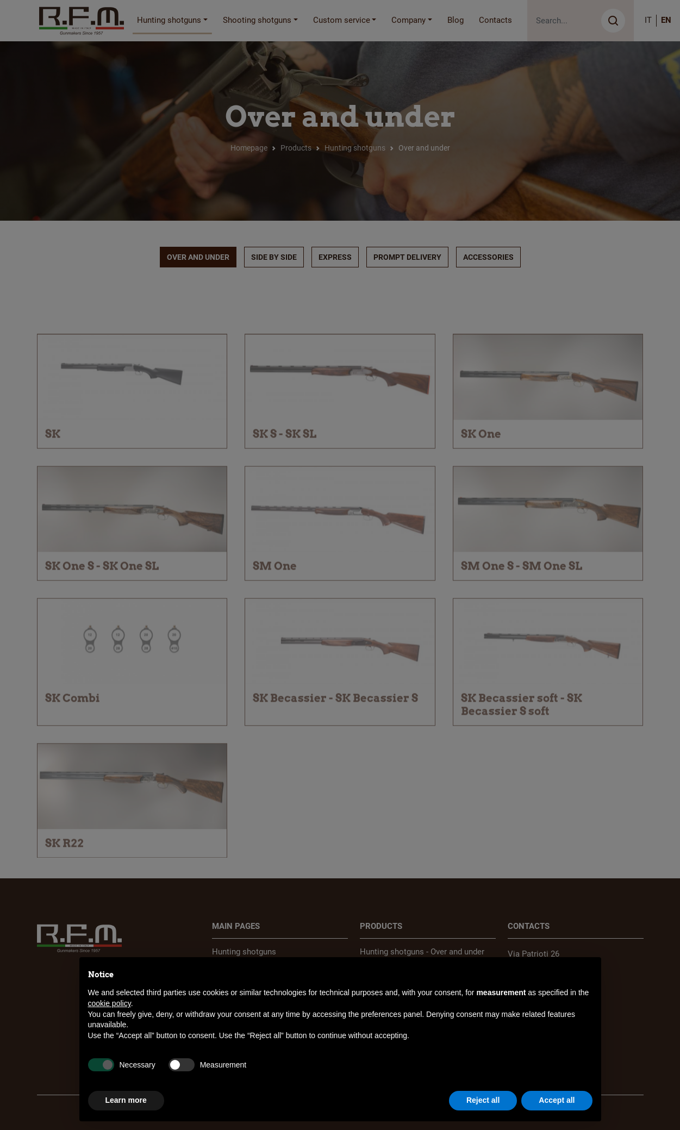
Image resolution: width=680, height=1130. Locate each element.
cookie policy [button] (109, 1003)
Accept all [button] (557, 1100)
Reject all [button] (483, 1100)
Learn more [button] (126, 1100)
